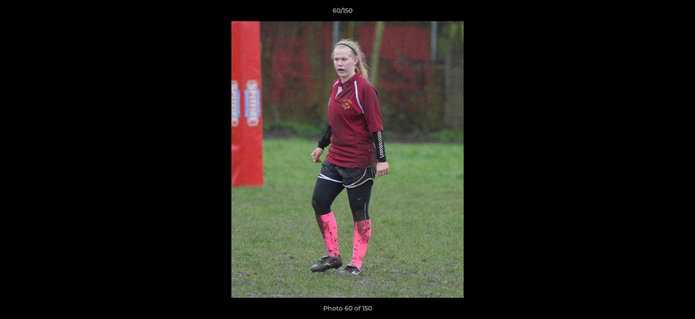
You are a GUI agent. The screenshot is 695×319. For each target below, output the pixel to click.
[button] (657, 13)
